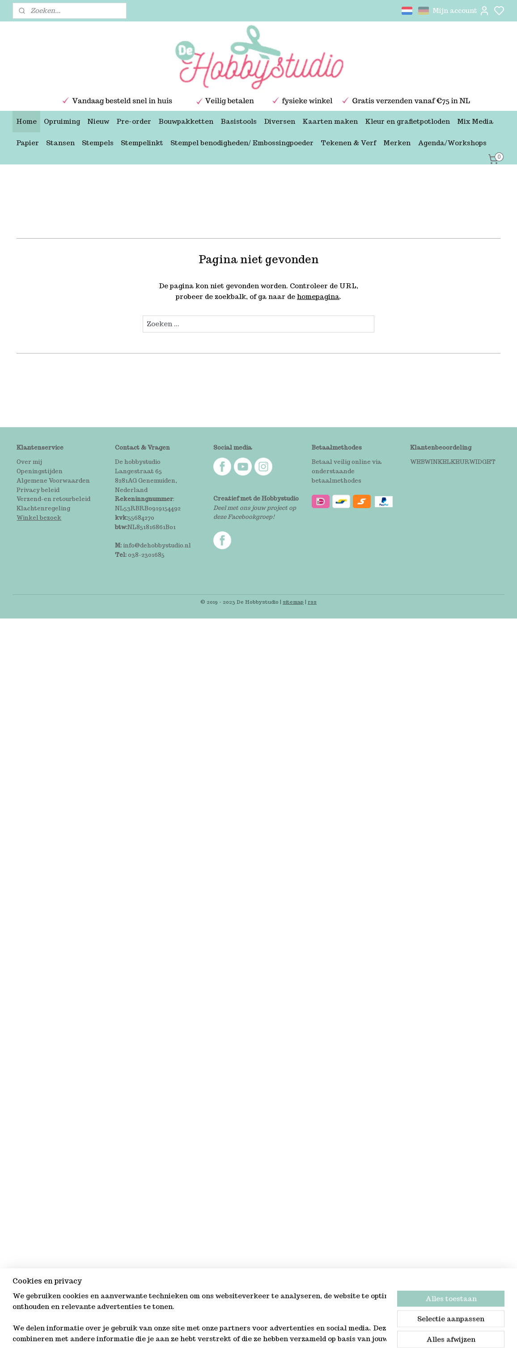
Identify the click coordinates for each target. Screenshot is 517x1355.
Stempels (98, 143)
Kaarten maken (330, 121)
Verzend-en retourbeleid (53, 499)
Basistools (238, 121)
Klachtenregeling (43, 508)
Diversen (279, 121)
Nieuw (98, 121)
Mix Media (475, 121)
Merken (397, 143)
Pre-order (133, 121)
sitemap (293, 602)
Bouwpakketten (185, 121)
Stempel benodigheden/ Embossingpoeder (242, 143)
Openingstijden (40, 471)
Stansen (60, 143)
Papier (27, 143)
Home (26, 121)
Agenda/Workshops (452, 143)
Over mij (29, 462)
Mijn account (461, 10)
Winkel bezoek (39, 518)
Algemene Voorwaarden (53, 480)
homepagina (318, 296)
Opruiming (62, 121)
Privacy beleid (38, 490)
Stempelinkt (142, 143)
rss (312, 602)
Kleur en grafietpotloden (407, 121)
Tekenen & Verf (348, 143)
